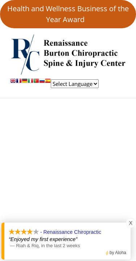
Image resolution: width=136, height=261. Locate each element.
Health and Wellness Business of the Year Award (68, 14)
